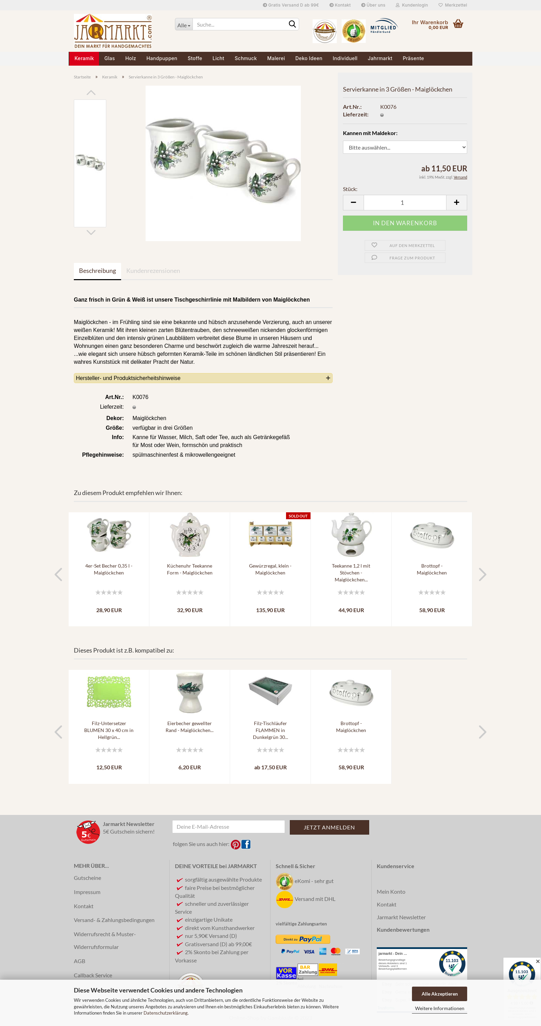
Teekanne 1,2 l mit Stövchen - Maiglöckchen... (351, 572)
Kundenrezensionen (153, 270)
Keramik (84, 58)
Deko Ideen (308, 58)
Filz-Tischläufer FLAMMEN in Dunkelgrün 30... (270, 730)
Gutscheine (87, 877)
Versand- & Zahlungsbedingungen (114, 919)
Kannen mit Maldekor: (370, 133)
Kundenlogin (412, 5)
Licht (218, 58)
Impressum (87, 892)
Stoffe (195, 58)
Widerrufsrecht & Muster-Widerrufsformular (105, 940)
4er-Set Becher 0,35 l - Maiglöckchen (108, 569)
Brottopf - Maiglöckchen (432, 569)
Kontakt (340, 5)
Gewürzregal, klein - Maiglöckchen (270, 569)
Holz (130, 58)
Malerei (276, 58)
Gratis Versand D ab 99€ (291, 5)
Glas (109, 58)
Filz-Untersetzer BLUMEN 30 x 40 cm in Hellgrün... (109, 730)
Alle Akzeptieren (440, 994)
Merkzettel (453, 5)
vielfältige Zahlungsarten (301, 924)
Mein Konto (391, 891)
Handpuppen (162, 58)
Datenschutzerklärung (166, 1013)
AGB (79, 961)
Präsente (413, 58)
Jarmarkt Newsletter (401, 917)
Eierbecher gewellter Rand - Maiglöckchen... (190, 726)
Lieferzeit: (355, 114)
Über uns (373, 5)
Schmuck (246, 58)
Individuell (345, 58)
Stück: (350, 189)
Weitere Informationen (439, 1008)
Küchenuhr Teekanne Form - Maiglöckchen (190, 569)
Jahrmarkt (380, 58)
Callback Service (93, 975)
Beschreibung (97, 270)
